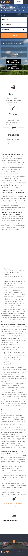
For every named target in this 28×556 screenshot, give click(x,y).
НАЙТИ (14, 35)
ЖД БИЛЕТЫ (18, 1)
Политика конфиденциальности (20, 554)
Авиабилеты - (11, 506)
